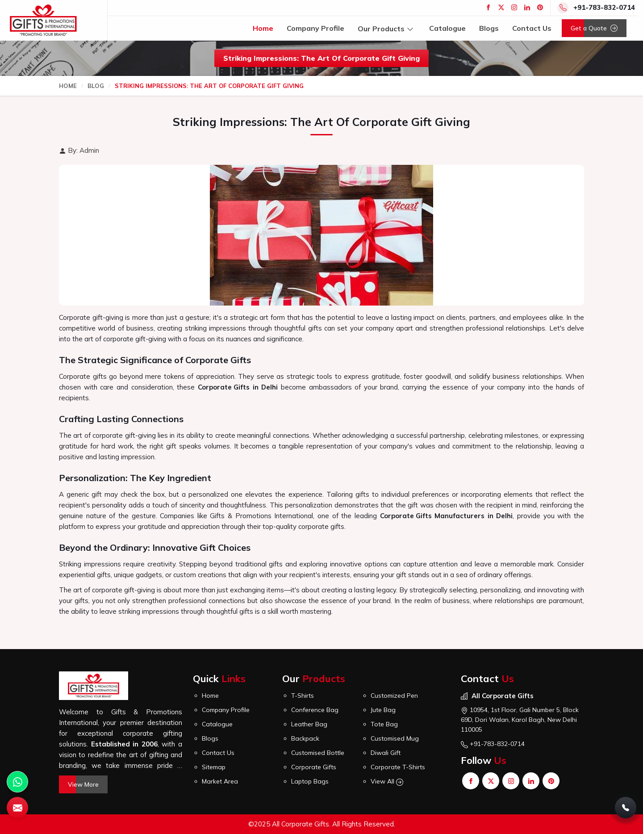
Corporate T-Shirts (398, 767)
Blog (96, 85)
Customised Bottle (317, 753)
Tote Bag (384, 724)
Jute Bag (383, 710)
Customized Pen (394, 696)
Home (263, 28)
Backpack (305, 738)
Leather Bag (309, 724)
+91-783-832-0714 (604, 7)
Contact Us (531, 28)
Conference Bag (314, 710)
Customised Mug (395, 738)
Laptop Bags (310, 781)
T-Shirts (302, 696)
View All (387, 781)
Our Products (387, 28)
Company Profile (315, 28)
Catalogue (447, 28)
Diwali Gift (386, 753)
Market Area (220, 781)
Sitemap (213, 767)
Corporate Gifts (224, 387)
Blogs (489, 28)
